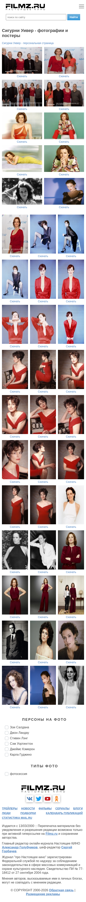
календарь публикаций (64, 813)
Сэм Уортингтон (21, 743)
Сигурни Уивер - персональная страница (28, 43)
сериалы (62, 808)
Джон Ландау (19, 732)
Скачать (22, 76)
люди (6, 813)
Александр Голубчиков (20, 847)
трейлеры (10, 808)
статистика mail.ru (17, 817)
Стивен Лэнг (19, 738)
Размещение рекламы (43, 894)
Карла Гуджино (21, 754)
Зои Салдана (19, 727)
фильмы (45, 808)
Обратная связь (61, 890)
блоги (78, 808)
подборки (28, 813)
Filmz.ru (52, 833)
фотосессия (18, 774)
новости (28, 808)
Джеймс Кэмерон (22, 749)
